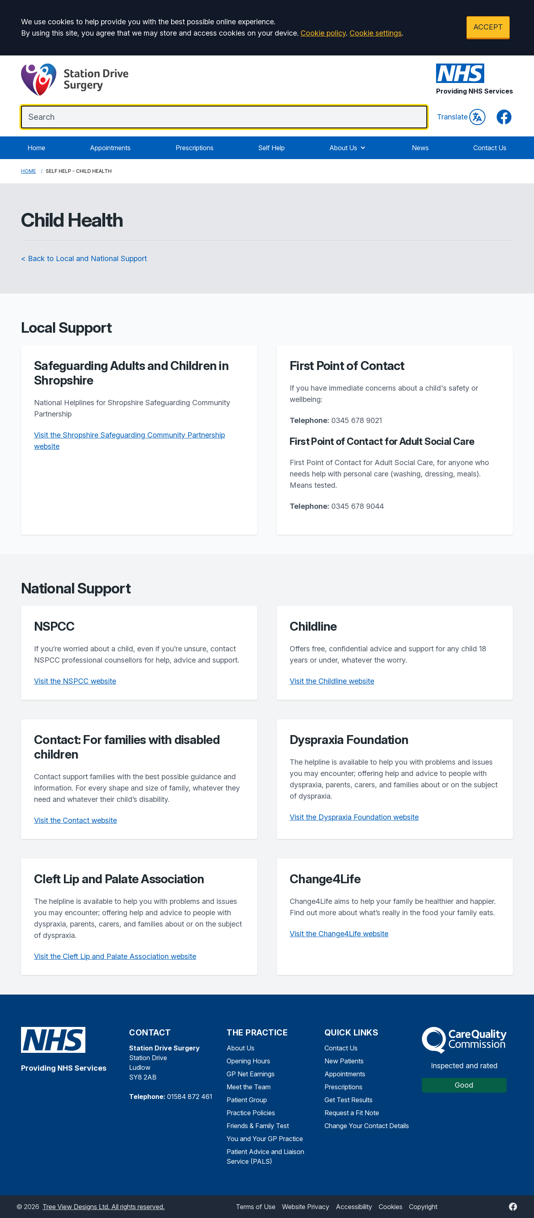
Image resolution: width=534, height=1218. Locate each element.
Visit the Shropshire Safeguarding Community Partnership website (129, 441)
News (420, 148)
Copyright (423, 1207)
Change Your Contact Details (366, 1126)
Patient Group (247, 1100)
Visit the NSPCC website (75, 681)
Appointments (110, 148)
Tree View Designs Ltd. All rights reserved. (103, 1207)
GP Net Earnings (251, 1074)
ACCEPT (488, 27)
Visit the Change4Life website (339, 933)
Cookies (391, 1207)
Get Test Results (348, 1100)
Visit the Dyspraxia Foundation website (354, 817)
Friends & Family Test (258, 1126)
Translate (461, 117)
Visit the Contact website (75, 820)
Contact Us (489, 148)
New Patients (344, 1061)
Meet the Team (249, 1087)
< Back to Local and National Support (84, 258)
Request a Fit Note (351, 1113)
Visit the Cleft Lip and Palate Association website (115, 956)
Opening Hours (248, 1061)
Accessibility (354, 1207)
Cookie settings (376, 33)
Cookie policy (323, 33)
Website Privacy (305, 1207)
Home (36, 148)
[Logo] (74, 80)
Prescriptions (195, 148)
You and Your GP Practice (265, 1139)
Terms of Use (255, 1207)
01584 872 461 (189, 1097)
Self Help (271, 148)
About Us (348, 148)
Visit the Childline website (332, 681)
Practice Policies (251, 1113)
